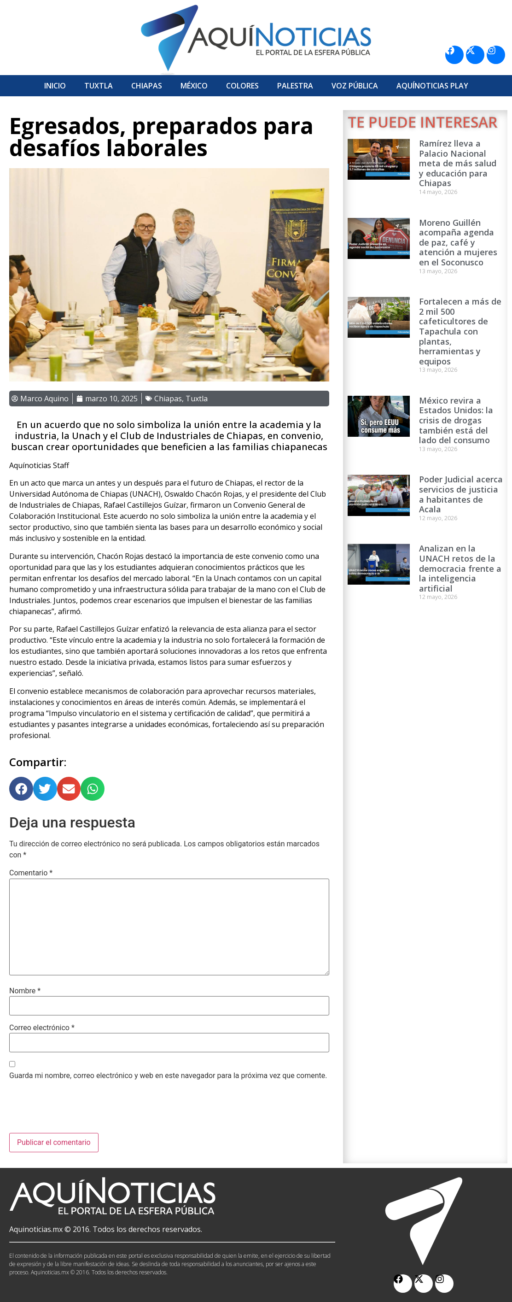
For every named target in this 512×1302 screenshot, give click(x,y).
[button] (21, 789)
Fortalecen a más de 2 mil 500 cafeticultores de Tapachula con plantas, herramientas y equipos (460, 331)
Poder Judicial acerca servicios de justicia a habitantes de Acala (461, 494)
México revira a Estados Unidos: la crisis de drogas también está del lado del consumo (456, 420)
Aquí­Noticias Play (432, 86)
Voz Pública (355, 86)
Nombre (25, 991)
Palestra (295, 86)
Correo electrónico (42, 1028)
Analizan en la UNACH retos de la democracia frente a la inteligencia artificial (460, 568)
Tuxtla (98, 86)
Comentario (30, 873)
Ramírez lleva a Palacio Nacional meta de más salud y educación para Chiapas (457, 163)
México (194, 86)
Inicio (55, 86)
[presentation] (79, 1110)
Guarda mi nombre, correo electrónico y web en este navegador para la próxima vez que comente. (168, 1075)
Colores (242, 86)
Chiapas (146, 86)
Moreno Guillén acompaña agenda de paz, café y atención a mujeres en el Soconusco (458, 242)
